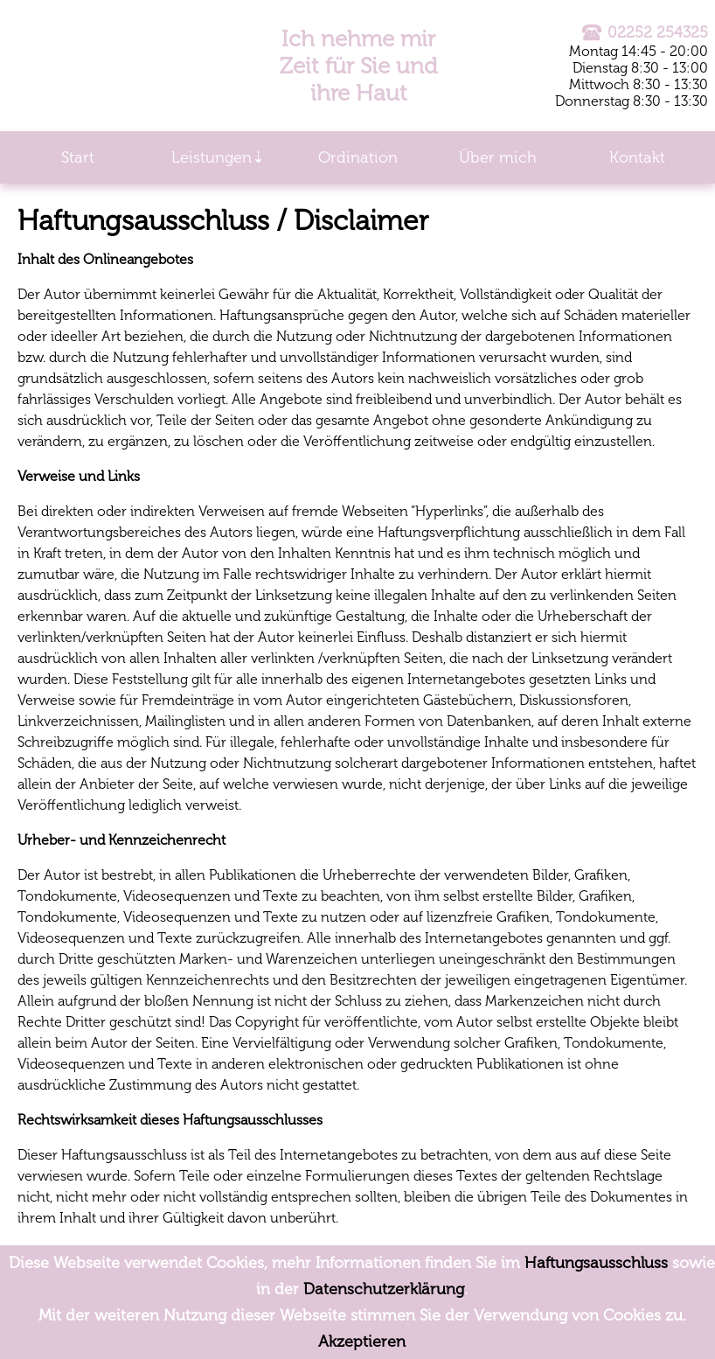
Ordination (358, 157)
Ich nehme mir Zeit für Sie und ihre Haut (358, 66)
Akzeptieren (362, 1341)
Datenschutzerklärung (383, 1289)
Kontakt (637, 157)
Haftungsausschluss (596, 1262)
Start (77, 157)
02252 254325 (645, 32)
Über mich (498, 157)
